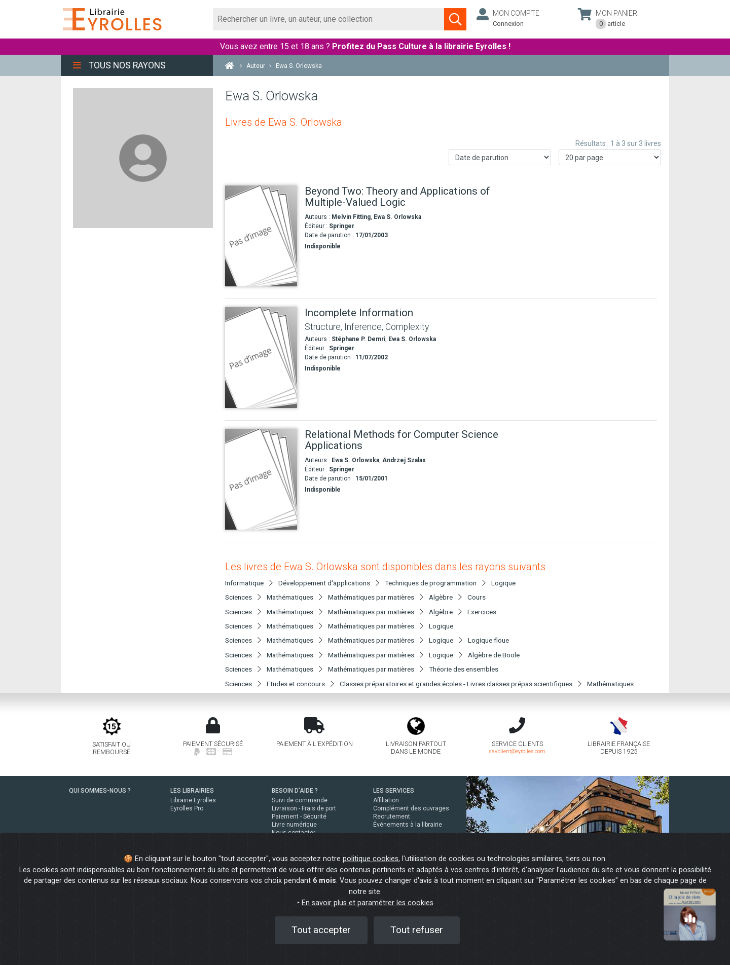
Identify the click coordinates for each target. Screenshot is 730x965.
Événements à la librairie (407, 824)
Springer (341, 226)
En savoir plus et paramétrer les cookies (367, 903)
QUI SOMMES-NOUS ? (100, 790)
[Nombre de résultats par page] (610, 157)
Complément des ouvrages (411, 808)
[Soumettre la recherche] (455, 19)
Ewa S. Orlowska (397, 216)
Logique (503, 583)
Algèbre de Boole (494, 655)
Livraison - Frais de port (304, 808)
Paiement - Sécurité (299, 816)
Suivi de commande (299, 800)
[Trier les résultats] (500, 157)
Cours (476, 597)
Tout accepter (321, 930)
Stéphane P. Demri (358, 339)
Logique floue (488, 640)
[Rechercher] (329, 19)
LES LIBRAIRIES (192, 790)
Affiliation (386, 800)
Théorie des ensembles (463, 669)
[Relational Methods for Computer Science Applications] (261, 479)
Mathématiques (610, 684)
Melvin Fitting (351, 216)
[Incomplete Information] (261, 357)
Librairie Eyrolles (193, 800)
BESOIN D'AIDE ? (295, 790)
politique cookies (370, 859)
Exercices (481, 612)
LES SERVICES (393, 790)
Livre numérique (294, 824)
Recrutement (391, 816)
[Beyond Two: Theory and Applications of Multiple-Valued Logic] (261, 235)
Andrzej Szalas (404, 460)
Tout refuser (416, 930)
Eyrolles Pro (186, 808)
